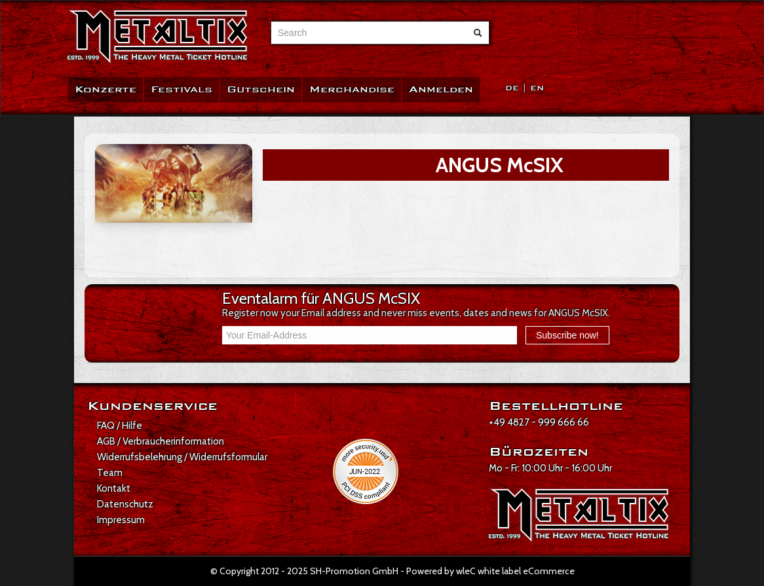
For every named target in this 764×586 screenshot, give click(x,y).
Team (110, 473)
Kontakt (113, 488)
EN (537, 88)
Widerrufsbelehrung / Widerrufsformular (182, 457)
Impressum (121, 520)
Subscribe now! (567, 335)
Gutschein (261, 89)
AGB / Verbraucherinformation (160, 441)
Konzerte (105, 89)
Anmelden (441, 89)
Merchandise (351, 89)
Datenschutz (125, 504)
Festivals (181, 89)
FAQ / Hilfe (119, 425)
